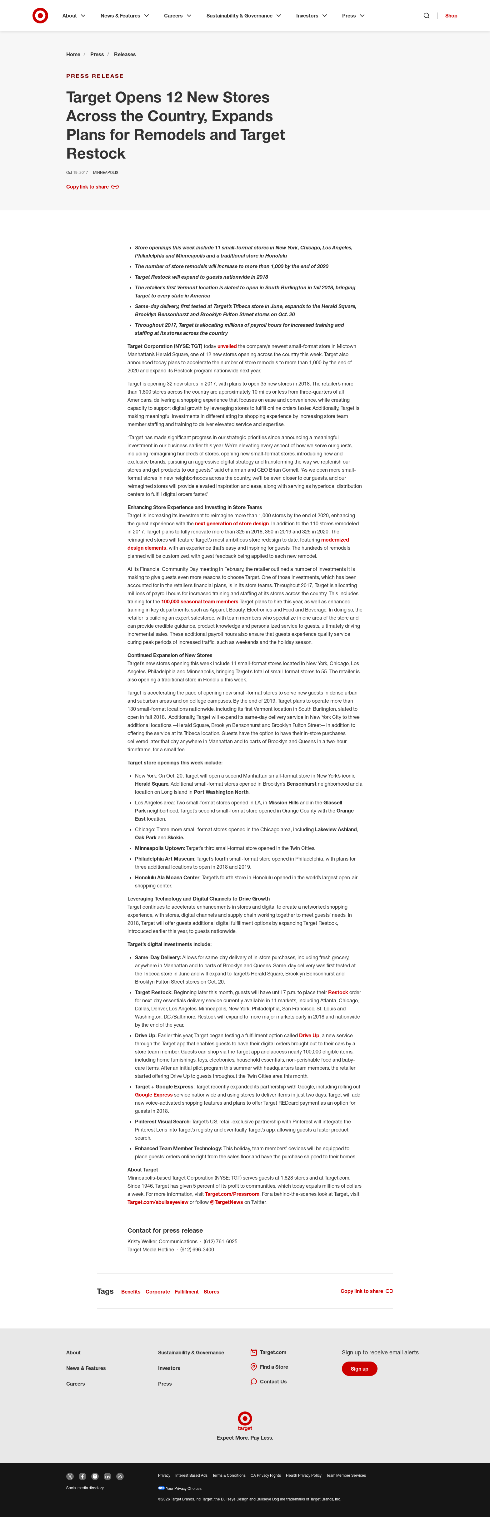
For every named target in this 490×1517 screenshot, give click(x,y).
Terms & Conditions (229, 1475)
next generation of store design (232, 523)
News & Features (125, 15)
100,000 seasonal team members (199, 601)
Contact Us (268, 1381)
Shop (451, 15)
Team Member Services (346, 1475)
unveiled (227, 346)
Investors (312, 15)
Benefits (131, 1292)
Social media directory (85, 1487)
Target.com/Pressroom (232, 1194)
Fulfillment (187, 1292)
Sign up (359, 1369)
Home (73, 54)
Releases (125, 54)
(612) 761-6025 (221, 1241)
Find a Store (269, 1367)
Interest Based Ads (191, 1475)
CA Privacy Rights (266, 1475)
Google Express (154, 1095)
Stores (211, 1292)
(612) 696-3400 (197, 1249)
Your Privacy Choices (180, 1488)
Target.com (268, 1352)
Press (354, 15)
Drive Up (309, 1035)
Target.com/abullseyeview (158, 1202)
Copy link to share (92, 186)
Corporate (158, 1292)
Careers (178, 15)
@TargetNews (226, 1202)
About (74, 15)
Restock (338, 992)
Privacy (164, 1475)
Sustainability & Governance (244, 15)
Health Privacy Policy (304, 1475)
